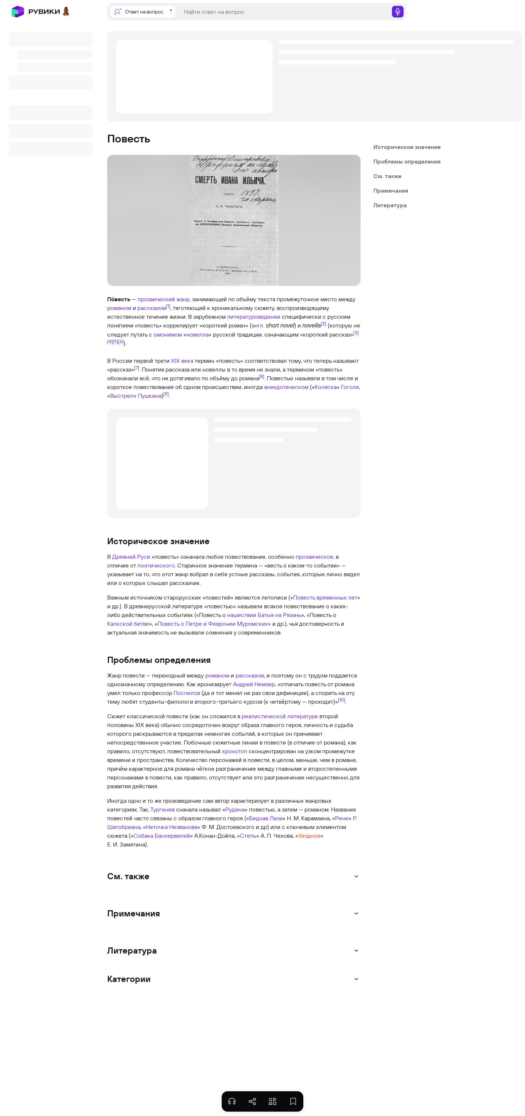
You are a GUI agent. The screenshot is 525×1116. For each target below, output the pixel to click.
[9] (166, 394)
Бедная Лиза (266, 818)
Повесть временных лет (325, 597)
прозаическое (314, 556)
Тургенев (162, 809)
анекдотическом (286, 386)
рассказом (151, 307)
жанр (183, 299)
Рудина (235, 809)
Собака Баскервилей (161, 835)
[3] (356, 332)
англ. (258, 325)
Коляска (326, 386)
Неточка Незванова (171, 826)
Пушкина (150, 395)
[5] (115, 341)
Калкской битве (128, 623)
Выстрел (121, 395)
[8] (261, 376)
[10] (341, 700)
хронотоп (234, 751)
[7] (136, 367)
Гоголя (350, 386)
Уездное (309, 835)
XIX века (182, 360)
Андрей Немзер (254, 684)
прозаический (156, 299)
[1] (168, 306)
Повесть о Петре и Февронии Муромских (213, 623)
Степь (248, 835)
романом (119, 307)
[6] (121, 341)
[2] (323, 323)
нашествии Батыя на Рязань (264, 614)
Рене (342, 818)
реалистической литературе (280, 716)
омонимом (167, 334)
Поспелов (187, 692)
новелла (197, 334)
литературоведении (253, 316)
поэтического (156, 565)
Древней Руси (131, 556)
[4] (110, 341)
